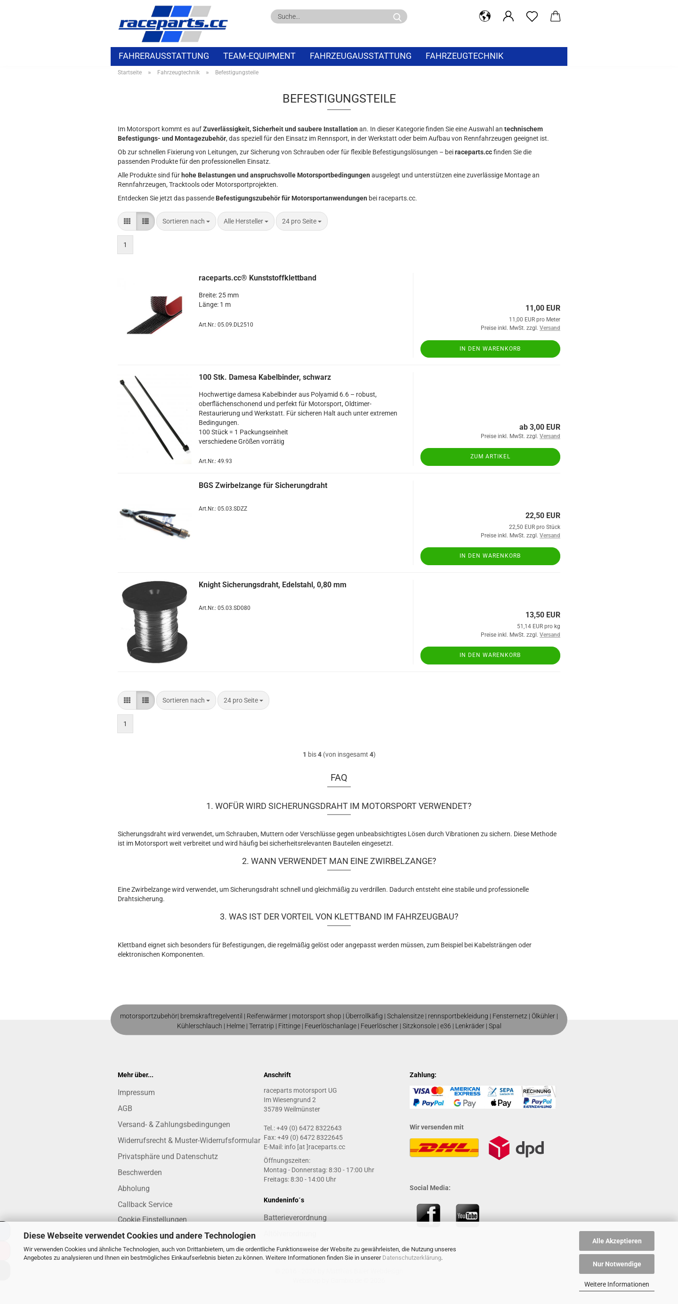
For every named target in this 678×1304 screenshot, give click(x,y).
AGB (125, 1108)
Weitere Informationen (616, 1284)
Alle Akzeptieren (617, 1241)
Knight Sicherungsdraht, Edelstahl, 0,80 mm (273, 584)
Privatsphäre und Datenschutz (168, 1156)
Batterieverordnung (295, 1217)
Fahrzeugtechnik (464, 56)
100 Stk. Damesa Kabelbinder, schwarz (265, 377)
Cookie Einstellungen (152, 1219)
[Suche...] (397, 16)
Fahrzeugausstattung (361, 56)
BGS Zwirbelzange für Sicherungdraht (263, 485)
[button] (485, 16)
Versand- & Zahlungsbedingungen (174, 1124)
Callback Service (145, 1204)
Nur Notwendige (617, 1264)
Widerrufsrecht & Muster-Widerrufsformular (189, 1140)
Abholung (134, 1188)
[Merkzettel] (532, 16)
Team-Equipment (259, 56)
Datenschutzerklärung (411, 1257)
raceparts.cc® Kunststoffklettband (257, 277)
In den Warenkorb (490, 348)
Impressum (136, 1092)
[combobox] (186, 221)
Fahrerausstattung (164, 56)
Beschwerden (140, 1172)
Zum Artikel (490, 456)
